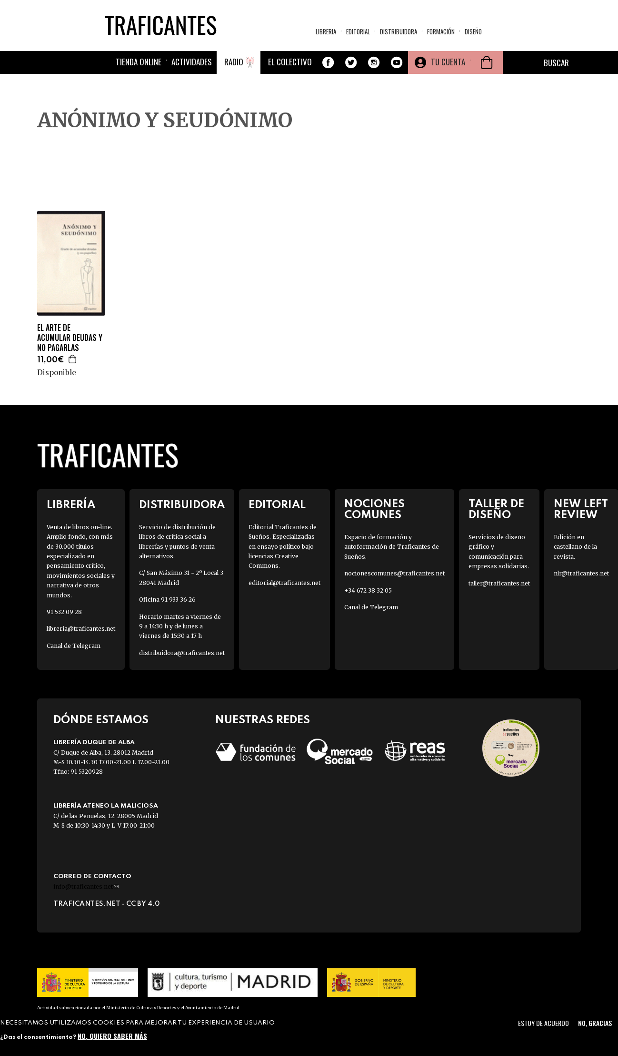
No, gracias (595, 1023)
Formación (441, 31)
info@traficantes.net (86, 886)
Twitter (350, 62)
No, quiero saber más (112, 1036)
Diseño (473, 31)
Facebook (328, 62)
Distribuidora (398, 31)
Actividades (191, 62)
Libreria (326, 31)
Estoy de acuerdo (543, 1023)
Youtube (396, 62)
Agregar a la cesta (73, 359)
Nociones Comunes (374, 510)
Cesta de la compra (486, 62)
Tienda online (138, 62)
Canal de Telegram (73, 645)
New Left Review (581, 510)
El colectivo (290, 62)
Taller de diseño (496, 510)
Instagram (373, 62)
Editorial (358, 31)
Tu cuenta (448, 62)
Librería (71, 505)
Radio (233, 62)
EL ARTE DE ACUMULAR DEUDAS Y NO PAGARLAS (69, 337)
